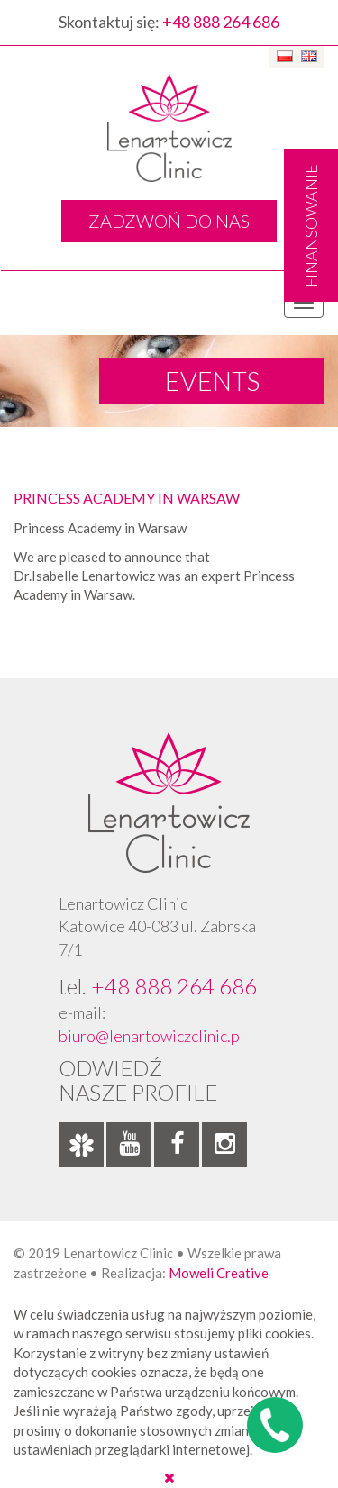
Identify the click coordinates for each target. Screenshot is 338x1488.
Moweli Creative (219, 1273)
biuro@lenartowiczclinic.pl (151, 1036)
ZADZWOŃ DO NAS (169, 220)
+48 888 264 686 (220, 22)
